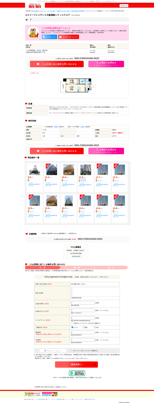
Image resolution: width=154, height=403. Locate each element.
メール (74, 327)
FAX (96, 327)
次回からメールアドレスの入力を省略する (85, 323)
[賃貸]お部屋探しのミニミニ (38, 11)
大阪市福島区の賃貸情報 (77, 11)
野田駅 (39, 50)
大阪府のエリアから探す (63, 11)
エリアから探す (51, 11)
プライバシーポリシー (78, 399)
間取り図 (34, 73)
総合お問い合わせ (91, 399)
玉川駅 (82, 126)
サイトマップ (67, 399)
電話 (85, 327)
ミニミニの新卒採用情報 (39, 399)
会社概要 (28, 399)
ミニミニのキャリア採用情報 (54, 399)
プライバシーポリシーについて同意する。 (84, 350)
